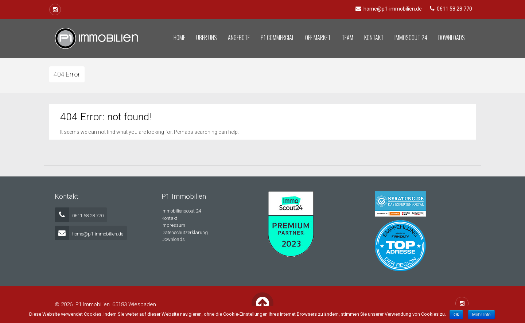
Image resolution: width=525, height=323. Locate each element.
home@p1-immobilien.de (89, 234)
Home (179, 37)
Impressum (173, 225)
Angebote (239, 37)
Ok (456, 314)
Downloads (451, 37)
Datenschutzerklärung (185, 232)
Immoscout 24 (410, 37)
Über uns (206, 37)
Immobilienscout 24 (181, 211)
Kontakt (374, 37)
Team (347, 37)
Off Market (318, 37)
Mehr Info (481, 314)
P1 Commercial (277, 37)
